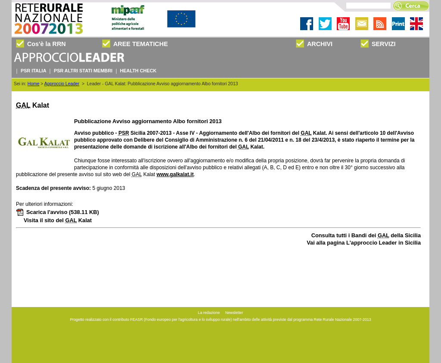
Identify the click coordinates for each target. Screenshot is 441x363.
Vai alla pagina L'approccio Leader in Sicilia (364, 242)
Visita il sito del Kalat (58, 220)
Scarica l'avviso (57, 212)
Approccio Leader (61, 83)
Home (34, 83)
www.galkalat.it (174, 174)
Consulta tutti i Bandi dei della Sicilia (366, 235)
